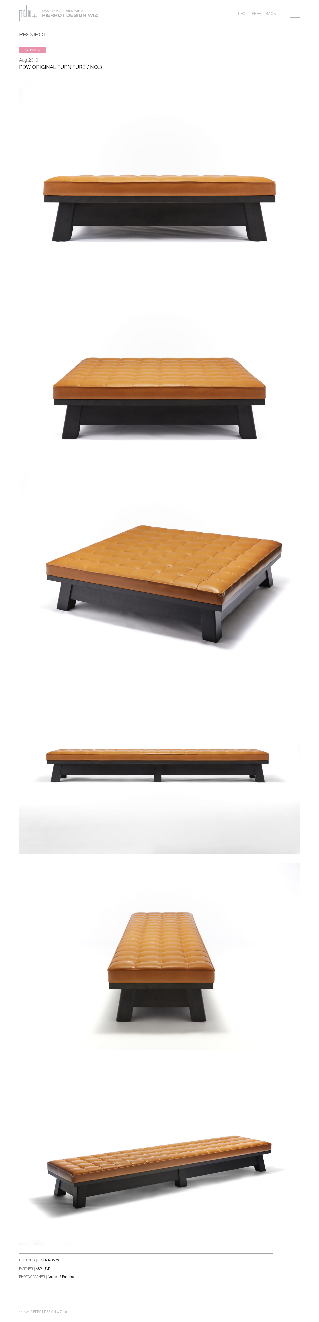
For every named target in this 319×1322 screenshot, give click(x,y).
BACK (271, 13)
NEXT (242, 13)
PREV (256, 13)
